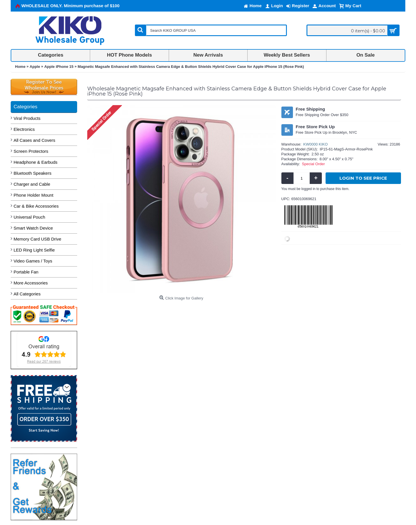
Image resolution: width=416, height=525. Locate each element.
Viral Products (27, 118)
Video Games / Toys (33, 260)
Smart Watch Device (33, 228)
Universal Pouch (29, 217)
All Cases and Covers (34, 140)
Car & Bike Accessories (36, 206)
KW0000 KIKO (315, 144)
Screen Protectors (31, 151)
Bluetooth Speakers (32, 173)
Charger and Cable (32, 184)
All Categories (27, 293)
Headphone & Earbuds (35, 162)
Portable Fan (26, 271)
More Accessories (31, 282)
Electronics (24, 129)
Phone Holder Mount (33, 195)
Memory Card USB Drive (37, 239)
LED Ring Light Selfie (34, 249)
